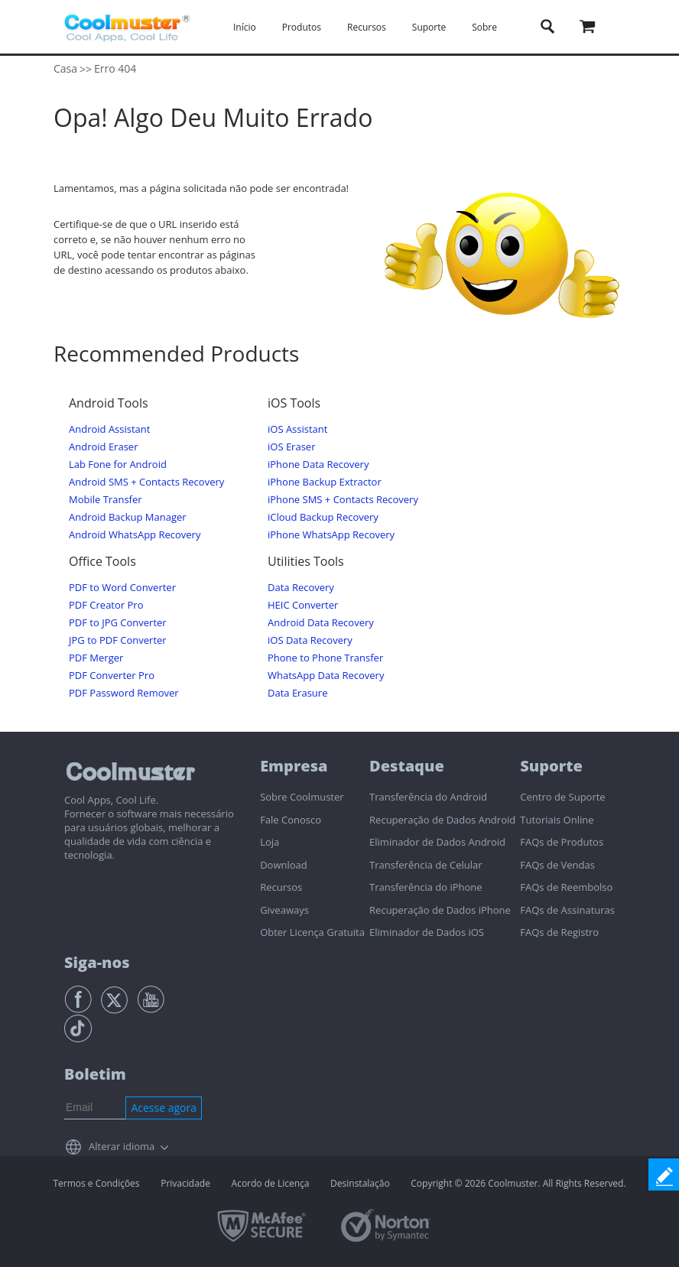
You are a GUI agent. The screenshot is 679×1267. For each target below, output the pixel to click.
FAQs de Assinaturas (567, 910)
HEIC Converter (303, 605)
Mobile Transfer (105, 500)
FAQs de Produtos (561, 842)
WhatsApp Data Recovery (326, 676)
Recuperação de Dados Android (442, 820)
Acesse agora (164, 1107)
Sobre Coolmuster (301, 797)
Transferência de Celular (425, 865)
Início (244, 27)
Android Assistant (109, 429)
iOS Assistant (297, 429)
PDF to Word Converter (122, 588)
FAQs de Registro (559, 932)
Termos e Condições (96, 1183)
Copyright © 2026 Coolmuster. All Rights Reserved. (518, 1183)
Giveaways (284, 910)
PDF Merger (96, 658)
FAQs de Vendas (557, 865)
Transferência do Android (428, 797)
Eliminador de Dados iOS (426, 932)
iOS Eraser (291, 447)
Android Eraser (103, 447)
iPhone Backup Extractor (325, 482)
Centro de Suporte (562, 797)
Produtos (301, 27)
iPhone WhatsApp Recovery (331, 535)
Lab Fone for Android (118, 464)
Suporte (429, 27)
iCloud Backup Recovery (323, 517)
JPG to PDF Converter (118, 640)
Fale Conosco (290, 820)
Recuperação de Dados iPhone (440, 910)
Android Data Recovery (321, 623)
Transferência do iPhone (425, 887)
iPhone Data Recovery (318, 464)
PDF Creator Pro (106, 605)
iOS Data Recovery (310, 640)
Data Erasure (297, 693)
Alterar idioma (121, 1146)
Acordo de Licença (271, 1183)
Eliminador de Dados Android (437, 842)
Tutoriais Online (556, 820)
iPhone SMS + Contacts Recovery (343, 500)
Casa (65, 68)
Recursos (366, 27)
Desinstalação (360, 1183)
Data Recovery (301, 588)
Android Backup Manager (128, 517)
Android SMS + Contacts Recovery (146, 482)
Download (283, 865)
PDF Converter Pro (111, 676)
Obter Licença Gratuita (312, 932)
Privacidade (185, 1183)
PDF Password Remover (124, 693)
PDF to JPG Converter (118, 623)
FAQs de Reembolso (566, 887)
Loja (269, 842)
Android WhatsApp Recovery (134, 535)
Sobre (484, 27)
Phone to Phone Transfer (325, 658)
